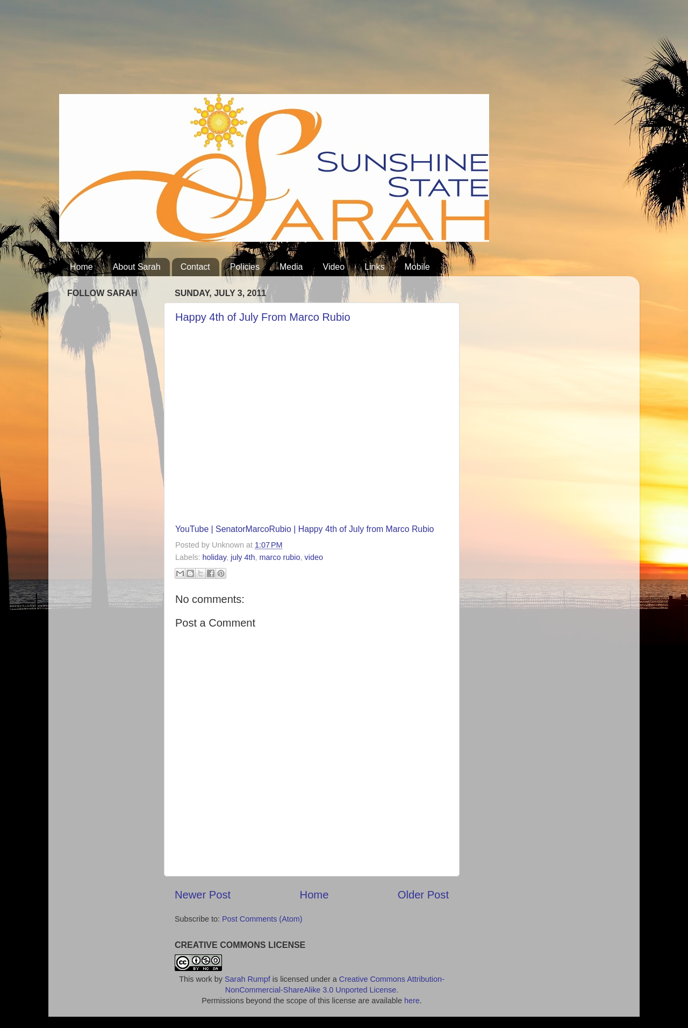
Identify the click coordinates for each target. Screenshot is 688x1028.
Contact (195, 266)
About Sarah (137, 266)
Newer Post (203, 895)
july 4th (243, 557)
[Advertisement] (254, 51)
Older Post (423, 895)
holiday (214, 557)
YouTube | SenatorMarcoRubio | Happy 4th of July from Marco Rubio (304, 529)
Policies (245, 266)
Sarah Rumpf (247, 979)
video (314, 557)
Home (81, 266)
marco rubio (280, 557)
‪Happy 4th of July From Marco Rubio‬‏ (262, 317)
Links (374, 266)
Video (334, 266)
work (204, 979)
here (412, 1000)
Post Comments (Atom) (262, 919)
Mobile (417, 266)
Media (291, 266)
